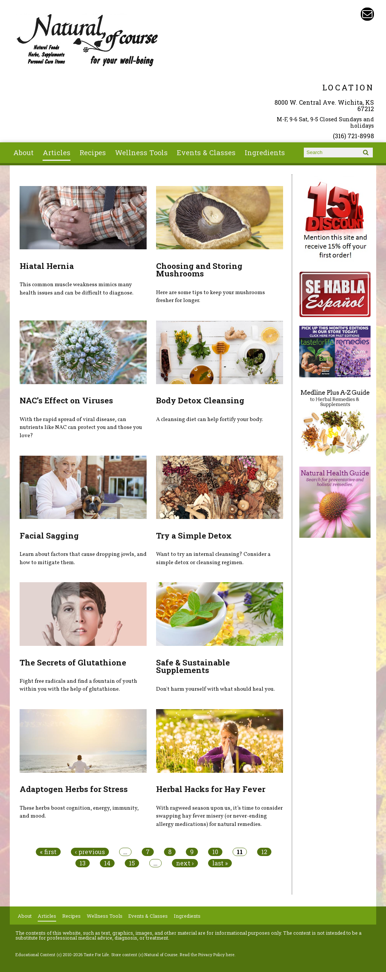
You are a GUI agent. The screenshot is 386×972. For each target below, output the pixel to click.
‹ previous (90, 852)
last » (220, 863)
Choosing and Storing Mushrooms (199, 270)
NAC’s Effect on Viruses (66, 400)
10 (215, 852)
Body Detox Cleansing (200, 400)
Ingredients (265, 152)
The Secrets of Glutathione (73, 662)
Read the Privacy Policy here (207, 954)
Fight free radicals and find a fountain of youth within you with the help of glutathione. (78, 685)
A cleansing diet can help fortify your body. (209, 419)
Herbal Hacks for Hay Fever (210, 789)
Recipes (93, 152)
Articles (56, 152)
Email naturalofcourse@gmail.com (367, 14)
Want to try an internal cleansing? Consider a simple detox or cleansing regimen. (213, 558)
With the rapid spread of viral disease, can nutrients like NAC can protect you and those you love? (81, 427)
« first (48, 852)
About (23, 152)
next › (185, 863)
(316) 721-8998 (353, 136)
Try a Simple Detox (194, 535)
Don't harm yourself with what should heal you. (215, 689)
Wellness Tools (141, 152)
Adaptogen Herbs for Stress (74, 789)
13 (83, 863)
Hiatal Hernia (47, 266)
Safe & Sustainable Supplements (193, 666)
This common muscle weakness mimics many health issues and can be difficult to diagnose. (76, 289)
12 (264, 852)
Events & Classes (206, 152)
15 (132, 863)
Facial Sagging (49, 535)
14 (107, 863)
